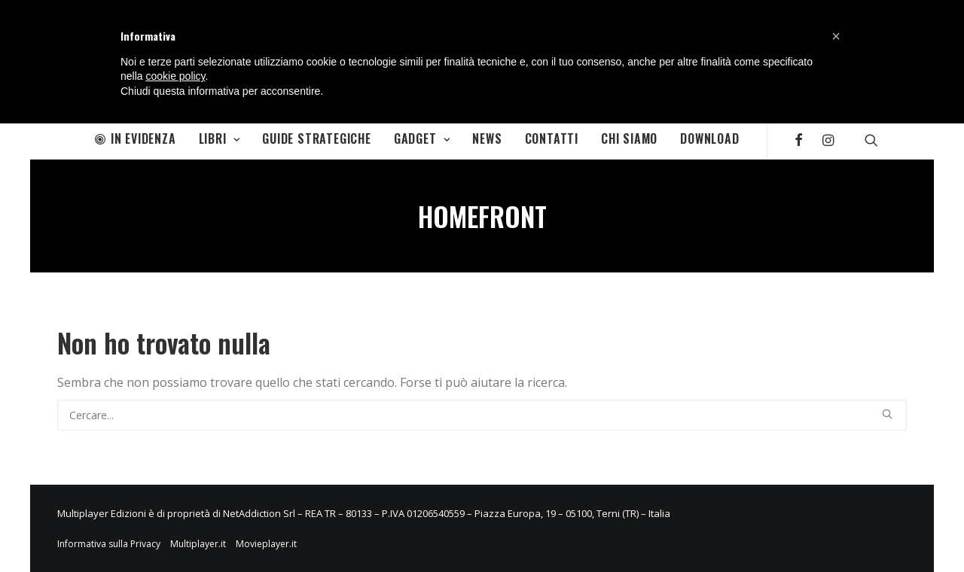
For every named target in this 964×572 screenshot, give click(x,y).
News (487, 138)
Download (709, 138)
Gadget (422, 138)
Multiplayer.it (198, 543)
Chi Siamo (629, 138)
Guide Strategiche (316, 138)
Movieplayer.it (266, 543)
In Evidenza (135, 138)
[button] (836, 36)
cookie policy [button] (175, 76)
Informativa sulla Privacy (108, 543)
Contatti (551, 138)
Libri (219, 138)
